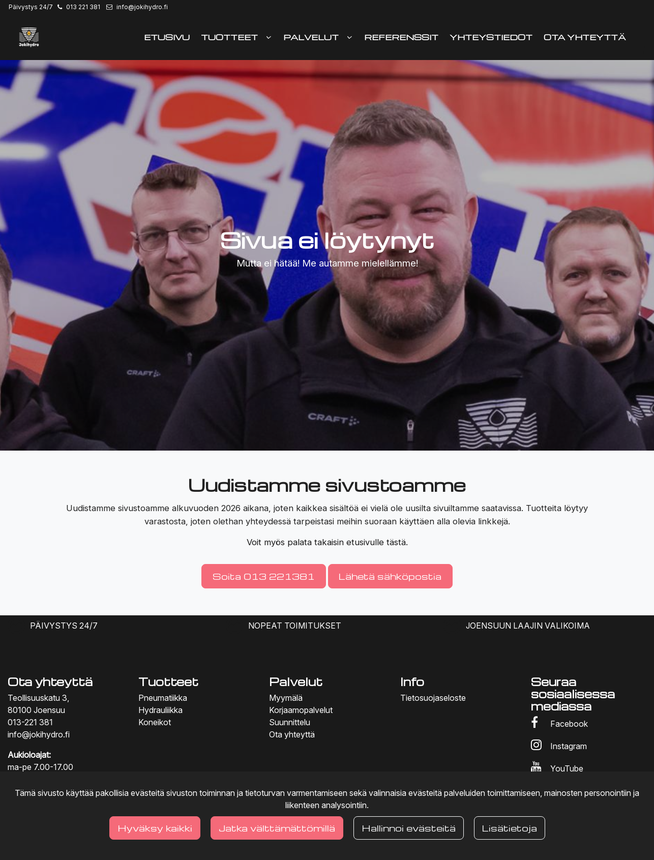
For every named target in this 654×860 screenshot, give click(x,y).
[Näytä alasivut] (268, 37)
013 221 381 (83, 7)
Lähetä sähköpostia (390, 576)
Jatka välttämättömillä (277, 828)
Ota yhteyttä (292, 734)
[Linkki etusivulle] (29, 37)
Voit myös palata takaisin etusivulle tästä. (327, 542)
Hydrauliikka (160, 710)
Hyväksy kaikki (154, 828)
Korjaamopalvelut (301, 710)
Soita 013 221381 (264, 576)
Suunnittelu (289, 722)
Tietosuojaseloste (433, 698)
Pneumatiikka (162, 698)
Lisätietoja (509, 828)
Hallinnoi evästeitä (409, 828)
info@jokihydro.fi (142, 7)
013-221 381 (30, 722)
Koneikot (154, 722)
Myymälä (286, 698)
